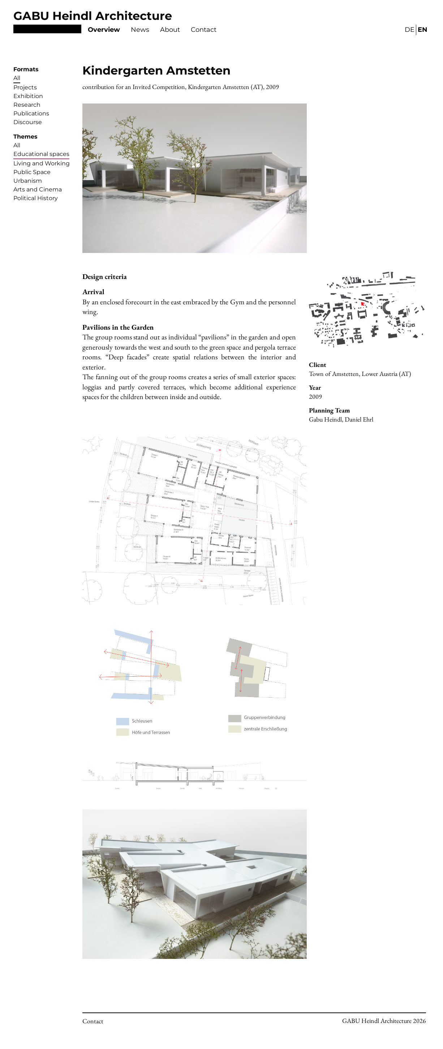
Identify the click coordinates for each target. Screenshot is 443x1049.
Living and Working (41, 163)
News (140, 30)
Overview (104, 30)
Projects (25, 87)
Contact (203, 30)
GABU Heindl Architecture (92, 16)
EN (422, 30)
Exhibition (28, 96)
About (170, 30)
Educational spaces (41, 154)
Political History (35, 198)
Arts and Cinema (37, 189)
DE (409, 30)
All (16, 78)
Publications (31, 113)
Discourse (27, 122)
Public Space (32, 172)
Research (26, 104)
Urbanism (27, 180)
